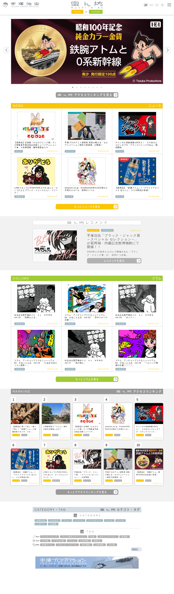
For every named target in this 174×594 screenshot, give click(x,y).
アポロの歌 (58, 541)
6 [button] (93, 87)
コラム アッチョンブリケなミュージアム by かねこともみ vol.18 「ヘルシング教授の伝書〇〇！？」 (136, 362)
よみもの (20, 324)
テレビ (72, 541)
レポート (41, 524)
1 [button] (72, 87)
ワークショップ (49, 537)
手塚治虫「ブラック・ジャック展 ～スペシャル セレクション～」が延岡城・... (86, 474)
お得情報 (84, 541)
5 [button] (89, 87)
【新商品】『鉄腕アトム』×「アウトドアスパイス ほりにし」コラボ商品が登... (24, 474)
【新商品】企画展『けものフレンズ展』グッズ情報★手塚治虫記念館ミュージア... (86, 429)
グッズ (19, 151)
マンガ (69, 197)
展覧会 (97, 541)
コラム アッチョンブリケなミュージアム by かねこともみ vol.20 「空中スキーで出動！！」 (86, 317)
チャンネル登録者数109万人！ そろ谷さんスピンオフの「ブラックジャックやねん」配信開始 (136, 144)
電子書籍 (86, 545)
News (77, 11)
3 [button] (81, 87)
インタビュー (94, 520)
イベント (70, 151)
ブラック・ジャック (67, 545)
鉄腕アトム (47, 545)
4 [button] (85, 87)
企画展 (53, 524)
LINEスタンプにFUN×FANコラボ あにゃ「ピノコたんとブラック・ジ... (55, 474)
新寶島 (124, 537)
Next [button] (167, 50)
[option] (87, 51)
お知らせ (20, 197)
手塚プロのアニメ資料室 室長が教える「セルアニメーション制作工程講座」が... (117, 474)
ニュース (93, 230)
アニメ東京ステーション (73, 537)
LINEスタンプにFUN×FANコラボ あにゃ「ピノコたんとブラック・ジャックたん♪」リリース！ (36, 190)
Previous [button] (6, 50)
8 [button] (101, 87)
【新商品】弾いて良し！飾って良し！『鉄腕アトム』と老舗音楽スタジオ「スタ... (24, 429)
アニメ (120, 151)
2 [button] (76, 87)
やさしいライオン (108, 537)
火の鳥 (45, 541)
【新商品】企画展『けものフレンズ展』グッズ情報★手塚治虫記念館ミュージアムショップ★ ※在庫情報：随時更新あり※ (35, 144)
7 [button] (97, 87)
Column (96, 11)
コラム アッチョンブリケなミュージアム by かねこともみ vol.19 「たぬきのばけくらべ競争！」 (35, 362)
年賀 (92, 537)
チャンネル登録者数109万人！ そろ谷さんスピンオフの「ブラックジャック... (148, 429)
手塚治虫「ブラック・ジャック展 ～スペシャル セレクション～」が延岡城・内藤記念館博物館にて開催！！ (115, 241)
